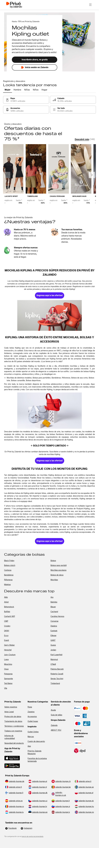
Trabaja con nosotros (13, 731)
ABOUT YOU (56, 730)
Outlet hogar (33, 721)
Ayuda (53, 710)
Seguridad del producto (14, 743)
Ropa (30, 707)
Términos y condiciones (14, 726)
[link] (26, 100)
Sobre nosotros (10, 707)
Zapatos (31, 712)
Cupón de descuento (36, 741)
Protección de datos (12, 716)
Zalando (54, 725)
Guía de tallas (56, 715)
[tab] (7, 90)
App (29, 746)
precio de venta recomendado (32, 836)
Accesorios (32, 716)
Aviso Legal (9, 712)
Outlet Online (33, 732)
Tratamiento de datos (13, 721)
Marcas (31, 737)
